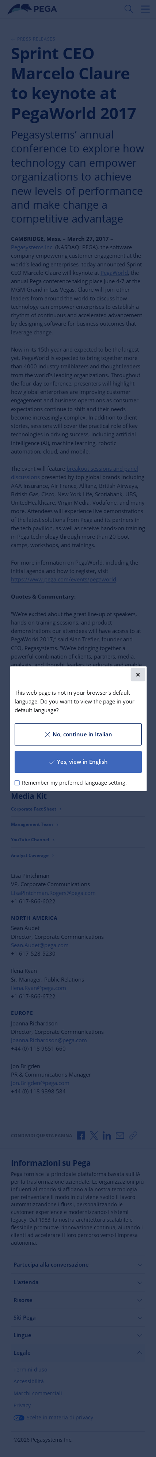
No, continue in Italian (78, 734)
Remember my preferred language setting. (74, 782)
